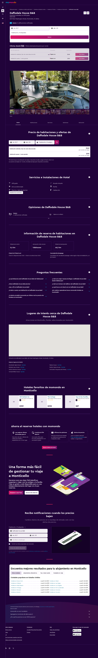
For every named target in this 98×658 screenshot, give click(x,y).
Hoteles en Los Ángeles (58, 587)
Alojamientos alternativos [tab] (32, 574)
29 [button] (31, 58)
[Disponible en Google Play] (79, 632)
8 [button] (70, 47)
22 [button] (31, 54)
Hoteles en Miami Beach (19, 587)
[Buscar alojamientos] (3, 10)
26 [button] (46, 54)
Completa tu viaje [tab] (60, 574)
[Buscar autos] (3, 14)
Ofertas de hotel (15, 9)
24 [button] (38, 54)
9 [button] (74, 47)
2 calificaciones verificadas (27, 23)
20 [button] (23, 54)
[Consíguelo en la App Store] (79, 635)
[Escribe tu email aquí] (32, 541)
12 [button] (46, 47)
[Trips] (3, 18)
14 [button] (27, 50)
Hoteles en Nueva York (19, 582)
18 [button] (42, 50)
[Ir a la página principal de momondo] (11, 2)
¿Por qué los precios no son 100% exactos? (52, 619)
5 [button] (46, 43)
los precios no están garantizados (49, 608)
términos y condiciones (37, 552)
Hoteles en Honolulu (57, 591)
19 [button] (46, 50)
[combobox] (32, 532)
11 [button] (42, 47)
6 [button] (23, 47)
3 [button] (38, 43)
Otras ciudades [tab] (18, 574)
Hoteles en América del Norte (27, 9)
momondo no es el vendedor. (52, 613)
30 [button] (35, 58)
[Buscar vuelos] (3, 7)
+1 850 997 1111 (16, 20)
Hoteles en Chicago (18, 589)
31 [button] (38, 58)
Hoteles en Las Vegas (57, 584)
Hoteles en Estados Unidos (42, 9)
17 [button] (38, 50)
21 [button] (27, 54)
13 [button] (23, 50)
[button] (2, 2)
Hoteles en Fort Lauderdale (59, 589)
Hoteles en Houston (57, 593)
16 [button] (34, 50)
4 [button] (42, 43)
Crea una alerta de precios (79, 438)
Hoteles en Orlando (18, 584)
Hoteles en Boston (18, 593)
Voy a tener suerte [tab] (47, 574)
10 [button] (38, 47)
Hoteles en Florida (54, 9)
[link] (51, 449)
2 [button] (74, 43)
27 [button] (23, 58)
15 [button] (31, 50)
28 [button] (27, 58)
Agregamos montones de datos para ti (52, 616)
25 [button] (42, 54)
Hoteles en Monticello (64, 9)
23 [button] (35, 54)
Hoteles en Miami (56, 582)
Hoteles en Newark (18, 591)
